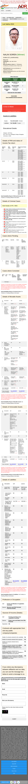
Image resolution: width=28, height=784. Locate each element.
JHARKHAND (18, 17)
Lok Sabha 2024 (10, 17)
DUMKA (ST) (5, 19)
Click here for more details (14, 92)
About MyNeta (13, 761)
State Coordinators (14, 766)
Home (2, 10)
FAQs (14, 773)
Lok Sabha (8, 10)
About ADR (14, 763)
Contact (14, 768)
